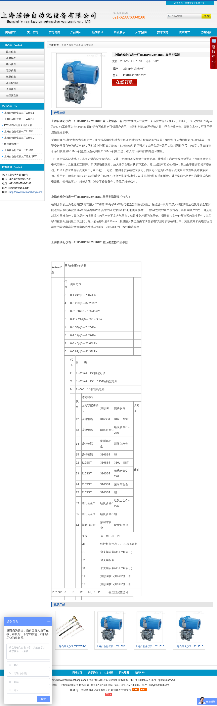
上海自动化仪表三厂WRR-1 (19, 137)
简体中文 (189, 3)
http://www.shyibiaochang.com (25, 192)
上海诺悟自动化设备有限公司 (94, 690)
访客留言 (206, 32)
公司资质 (54, 32)
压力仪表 (11, 58)
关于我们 (93, 672)
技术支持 (162, 32)
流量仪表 (11, 89)
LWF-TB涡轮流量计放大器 (18, 125)
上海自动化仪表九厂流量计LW (20, 156)
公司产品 (74, 44)
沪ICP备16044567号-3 (141, 680)
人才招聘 (141, 32)
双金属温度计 (11, 144)
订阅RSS (140, 672)
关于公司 (32, 32)
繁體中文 (200, 3)
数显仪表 (11, 76)
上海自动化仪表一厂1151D (18, 131)
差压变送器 (12, 95)
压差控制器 (12, 83)
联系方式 (184, 32)
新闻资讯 (97, 32)
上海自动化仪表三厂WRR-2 (19, 112)
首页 (63, 44)
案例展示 (119, 32)
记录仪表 (11, 70)
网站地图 (124, 672)
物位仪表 (11, 64)
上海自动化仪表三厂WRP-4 (19, 119)
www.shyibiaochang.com (72, 680)
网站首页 (10, 32)
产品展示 (76, 32)
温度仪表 (11, 51)
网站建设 (116, 690)
